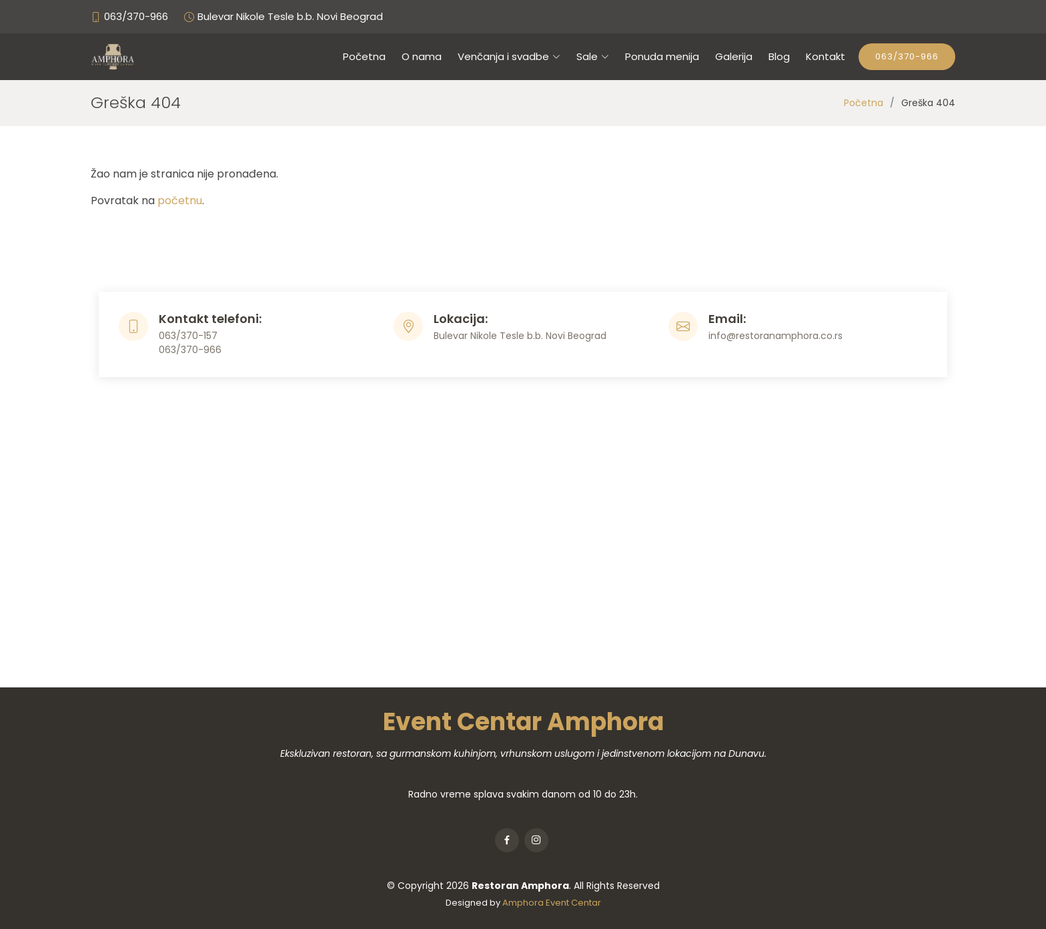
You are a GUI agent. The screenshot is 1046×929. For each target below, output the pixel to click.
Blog (779, 56)
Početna (364, 56)
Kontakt (825, 56)
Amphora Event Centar (551, 902)
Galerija (733, 56)
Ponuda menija (662, 56)
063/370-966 (907, 56)
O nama (422, 56)
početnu (179, 200)
